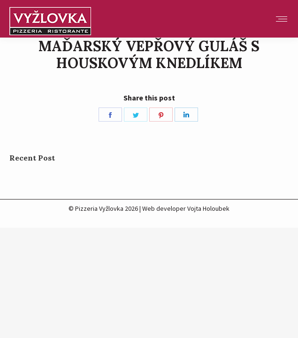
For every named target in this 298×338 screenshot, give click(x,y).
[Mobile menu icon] (282, 19)
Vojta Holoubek (208, 208)
